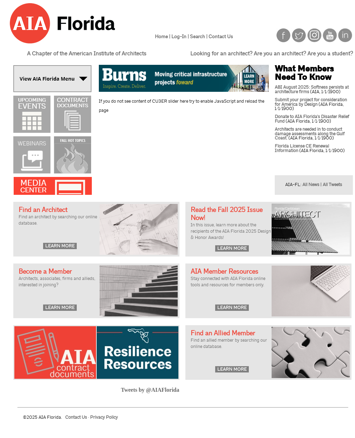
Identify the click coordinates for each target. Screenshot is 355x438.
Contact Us (221, 36)
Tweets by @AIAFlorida (150, 390)
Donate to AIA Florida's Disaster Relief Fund (312, 119)
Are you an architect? (280, 53)
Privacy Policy (104, 417)
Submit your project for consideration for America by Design (311, 102)
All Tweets (332, 184)
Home (161, 36)
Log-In (178, 36)
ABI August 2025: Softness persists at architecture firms (312, 89)
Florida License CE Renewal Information (302, 148)
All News (310, 184)
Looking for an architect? (221, 53)
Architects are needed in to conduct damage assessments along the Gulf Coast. (309, 133)
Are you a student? (330, 53)
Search (197, 36)
